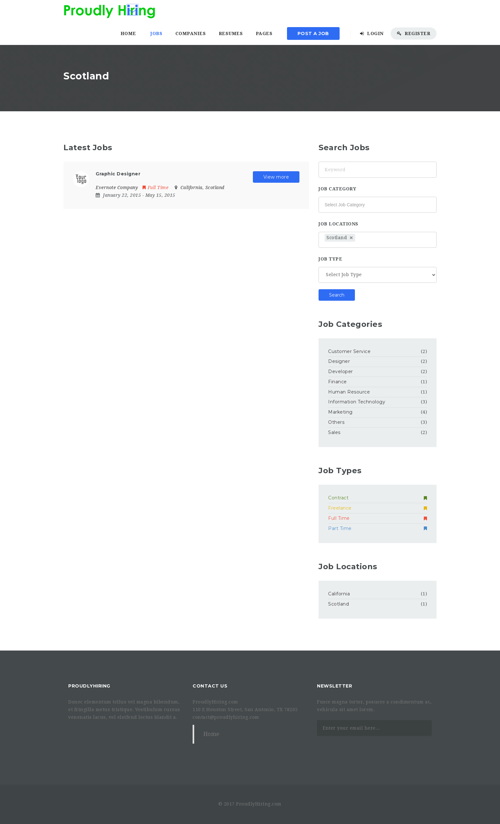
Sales (334, 432)
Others (336, 422)
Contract (377, 498)
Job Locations (338, 223)
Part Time (377, 528)
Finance (337, 382)
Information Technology (356, 402)
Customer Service (349, 351)
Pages (264, 33)
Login (372, 33)
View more (276, 177)
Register (413, 33)
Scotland (338, 604)
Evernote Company (117, 187)
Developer (340, 371)
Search (336, 295)
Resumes (231, 33)
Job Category (337, 188)
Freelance (377, 508)
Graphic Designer (118, 174)
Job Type (330, 258)
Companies (190, 33)
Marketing (340, 412)
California (339, 594)
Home (128, 33)
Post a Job (313, 33)
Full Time (155, 187)
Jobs (156, 33)
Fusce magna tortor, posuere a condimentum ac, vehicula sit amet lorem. (374, 705)
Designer (339, 361)
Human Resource (349, 392)
